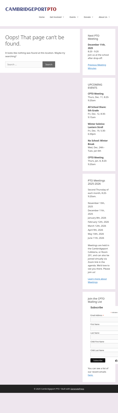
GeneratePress (77, 388)
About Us (106, 17)
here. (90, 375)
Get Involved (58, 17)
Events (75, 17)
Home (42, 17)
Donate (90, 17)
